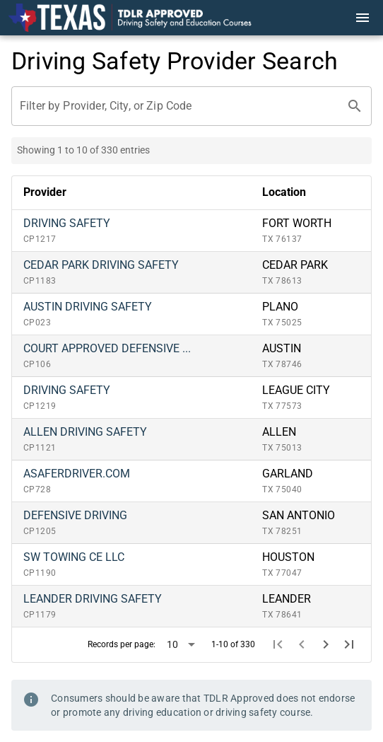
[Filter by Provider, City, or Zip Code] (179, 106)
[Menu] (362, 18)
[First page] (278, 644)
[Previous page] (302, 644)
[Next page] (326, 644)
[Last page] (349, 644)
